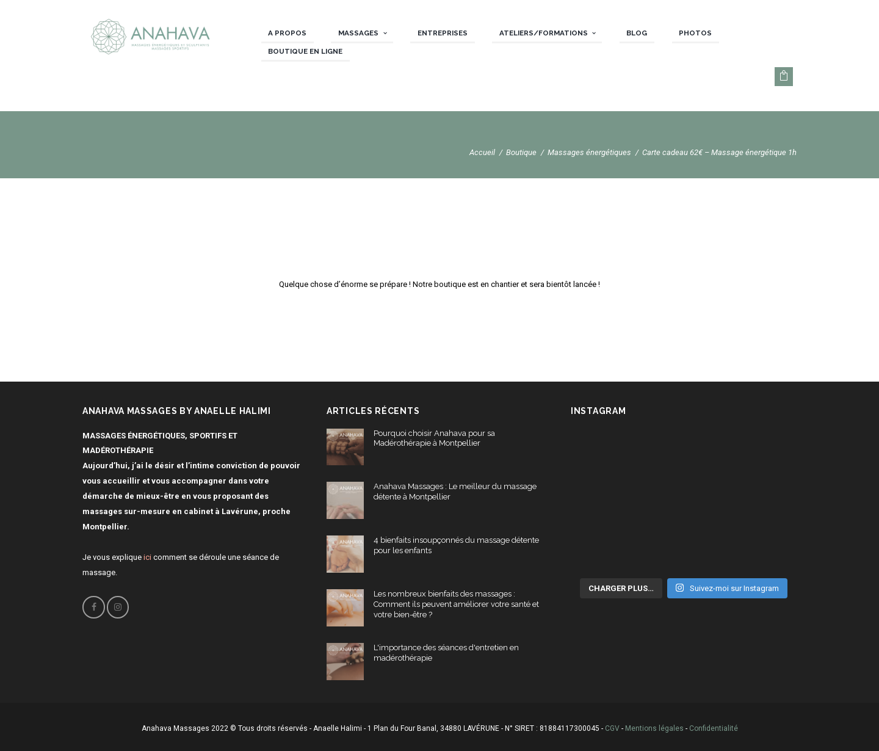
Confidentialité (713, 728)
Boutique (521, 152)
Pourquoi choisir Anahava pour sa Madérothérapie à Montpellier (434, 438)
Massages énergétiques (589, 152)
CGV (612, 728)
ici (147, 557)
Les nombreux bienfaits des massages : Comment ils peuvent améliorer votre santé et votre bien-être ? (456, 604)
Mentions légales (654, 728)
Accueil (482, 152)
